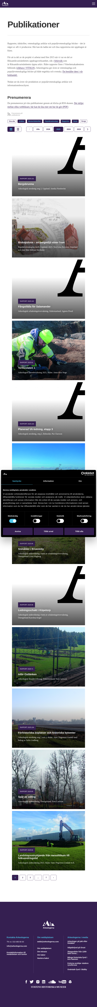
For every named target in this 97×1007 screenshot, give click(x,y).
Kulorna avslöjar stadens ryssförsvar (78, 964)
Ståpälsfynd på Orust (76, 947)
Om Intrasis (42, 951)
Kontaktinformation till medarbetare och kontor (17, 953)
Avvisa (18, 531)
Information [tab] (48, 481)
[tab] (48, 129)
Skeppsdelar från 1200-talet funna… (77, 952)
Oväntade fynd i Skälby (77, 969)
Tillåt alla (79, 531)
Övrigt (83, 121)
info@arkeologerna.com (17, 946)
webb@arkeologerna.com (48, 941)
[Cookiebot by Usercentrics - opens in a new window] (83, 474)
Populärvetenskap (51, 121)
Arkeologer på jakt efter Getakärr (77, 942)
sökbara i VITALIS (25, 68)
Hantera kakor (43, 958)
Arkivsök (58, 61)
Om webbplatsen (44, 948)
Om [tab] (80, 481)
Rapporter (65, 121)
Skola (75, 121)
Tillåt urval (48, 531)
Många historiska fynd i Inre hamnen (77, 958)
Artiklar (21, 121)
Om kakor (41, 954)
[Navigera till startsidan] (49, 928)
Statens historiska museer (48, 986)
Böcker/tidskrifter (34, 121)
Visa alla (12, 121)
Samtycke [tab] (16, 481)
